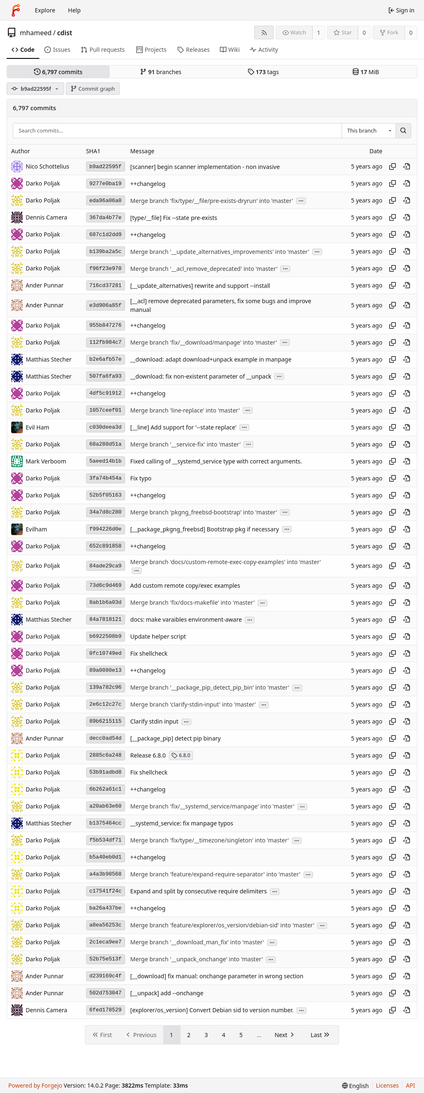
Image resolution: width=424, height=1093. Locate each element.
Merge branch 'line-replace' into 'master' (185, 410)
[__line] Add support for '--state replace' (183, 427)
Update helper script (158, 637)
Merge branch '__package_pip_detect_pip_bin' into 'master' (209, 688)
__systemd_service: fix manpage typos (182, 824)
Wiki (230, 49)
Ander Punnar (45, 285)
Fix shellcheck (149, 654)
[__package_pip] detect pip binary (175, 739)
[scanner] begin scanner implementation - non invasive (205, 167)
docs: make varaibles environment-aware (186, 620)
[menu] (355, 1086)
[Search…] (403, 131)
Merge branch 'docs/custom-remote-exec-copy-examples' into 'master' (225, 562)
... (301, 200)
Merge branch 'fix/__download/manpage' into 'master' (203, 342)
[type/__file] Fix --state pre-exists (173, 218)
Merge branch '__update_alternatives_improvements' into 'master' (219, 252)
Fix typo (141, 478)
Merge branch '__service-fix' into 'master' (185, 444)
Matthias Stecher (49, 359)
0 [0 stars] (364, 32)
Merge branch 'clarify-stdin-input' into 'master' (193, 705)
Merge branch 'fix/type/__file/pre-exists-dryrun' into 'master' (211, 201)
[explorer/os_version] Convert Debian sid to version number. (212, 1010)
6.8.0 (180, 755)
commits (58, 72)
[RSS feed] (264, 32)
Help (74, 10)
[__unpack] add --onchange (166, 993)
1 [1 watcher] (318, 32)
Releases (193, 49)
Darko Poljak (43, 200)
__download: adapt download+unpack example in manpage (211, 359)
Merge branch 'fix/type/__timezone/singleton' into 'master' (209, 840)
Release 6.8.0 (148, 755)
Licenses (387, 1085)
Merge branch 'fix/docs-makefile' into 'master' (192, 603)
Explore (45, 10)
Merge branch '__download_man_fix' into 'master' (197, 942)
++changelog (148, 184)
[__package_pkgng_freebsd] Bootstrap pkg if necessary (204, 529)
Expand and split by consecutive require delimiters (198, 891)
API (410, 1085)
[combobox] (368, 131)
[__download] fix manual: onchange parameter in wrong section (217, 976)
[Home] (15, 10)
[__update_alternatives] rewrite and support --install (200, 286)
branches (160, 72)
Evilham (36, 529)
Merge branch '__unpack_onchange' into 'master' (196, 959)
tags (263, 72)
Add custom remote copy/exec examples (185, 586)
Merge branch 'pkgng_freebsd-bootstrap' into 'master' (203, 512)
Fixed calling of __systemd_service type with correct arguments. (216, 461)
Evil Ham (37, 427)
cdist (64, 33)
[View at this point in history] (406, 166)
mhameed (36, 33)
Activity (264, 49)
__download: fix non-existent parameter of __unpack (201, 376)
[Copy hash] (392, 166)
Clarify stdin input (154, 722)
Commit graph (92, 88)
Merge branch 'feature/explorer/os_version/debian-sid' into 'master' (222, 925)
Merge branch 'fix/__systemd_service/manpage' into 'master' (212, 807)
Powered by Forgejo (35, 1085)
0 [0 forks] (410, 32)
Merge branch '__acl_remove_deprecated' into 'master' (204, 269)
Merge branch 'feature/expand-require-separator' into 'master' (215, 874)
